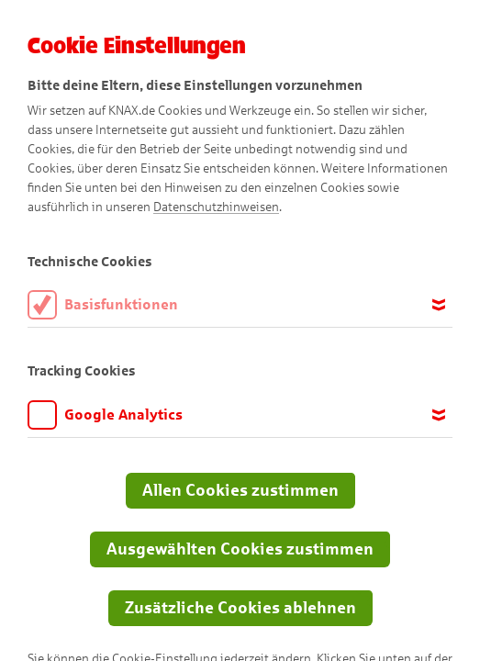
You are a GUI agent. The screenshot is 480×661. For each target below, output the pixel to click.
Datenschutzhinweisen (216, 207)
